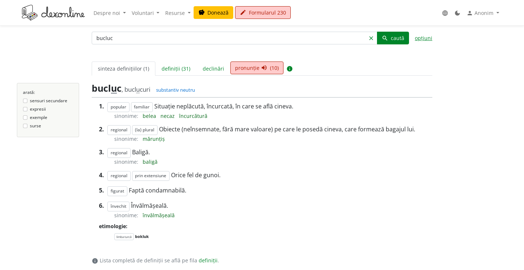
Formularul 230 (263, 12)
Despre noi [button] (108, 12)
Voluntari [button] (143, 12)
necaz (168, 115)
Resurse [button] (175, 12)
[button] (445, 13)
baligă (150, 161)
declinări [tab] (213, 68)
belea (150, 115)
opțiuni (423, 38)
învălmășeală (159, 215)
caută (393, 38)
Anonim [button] (481, 13)
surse (35, 126)
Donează (213, 12)
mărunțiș (154, 138)
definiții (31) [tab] (176, 68)
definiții (208, 260)
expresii (38, 109)
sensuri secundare (48, 101)
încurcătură (193, 115)
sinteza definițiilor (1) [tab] (123, 68)
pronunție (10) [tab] (257, 67)
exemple (38, 117)
